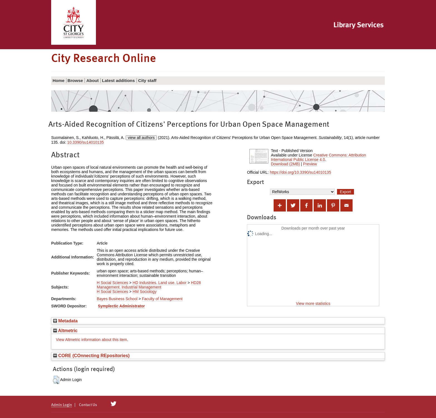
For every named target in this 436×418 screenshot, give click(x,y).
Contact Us (88, 405)
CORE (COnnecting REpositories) (91, 355)
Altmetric (65, 330)
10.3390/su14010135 (85, 142)
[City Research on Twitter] (113, 404)
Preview (310, 164)
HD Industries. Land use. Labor (160, 282)
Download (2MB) (285, 164)
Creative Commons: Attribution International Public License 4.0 (318, 157)
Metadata (65, 320)
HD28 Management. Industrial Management (149, 284)
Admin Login (61, 405)
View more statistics (313, 303)
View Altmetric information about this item (91, 339)
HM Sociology (145, 291)
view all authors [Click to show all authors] (141, 137)
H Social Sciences (112, 282)
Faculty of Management (162, 299)
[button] (56, 380)
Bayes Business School (117, 299)
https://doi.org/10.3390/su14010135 (300, 172)
